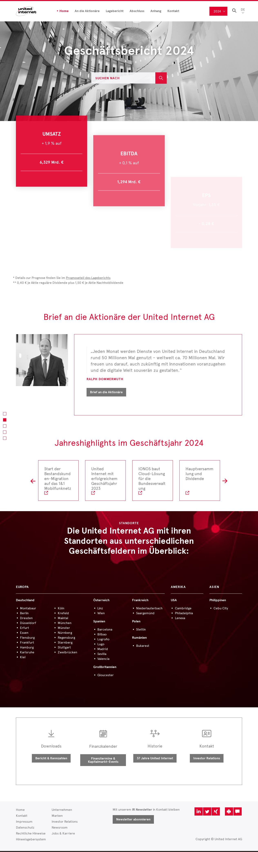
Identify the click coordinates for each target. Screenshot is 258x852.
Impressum (24, 822)
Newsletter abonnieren (133, 820)
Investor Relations (206, 759)
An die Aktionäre (87, 11)
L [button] (32, 481)
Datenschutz (25, 828)
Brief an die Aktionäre (106, 393)
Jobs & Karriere (63, 834)
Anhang (155, 11)
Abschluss (137, 11)
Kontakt (173, 11)
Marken (57, 817)
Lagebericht (114, 11)
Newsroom (60, 828)
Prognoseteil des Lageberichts (88, 279)
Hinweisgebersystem (31, 840)
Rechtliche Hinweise (31, 834)
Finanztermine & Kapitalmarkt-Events (103, 761)
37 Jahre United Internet (155, 759)
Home (64, 11)
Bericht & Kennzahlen (51, 759)
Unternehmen (62, 811)
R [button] (225, 481)
